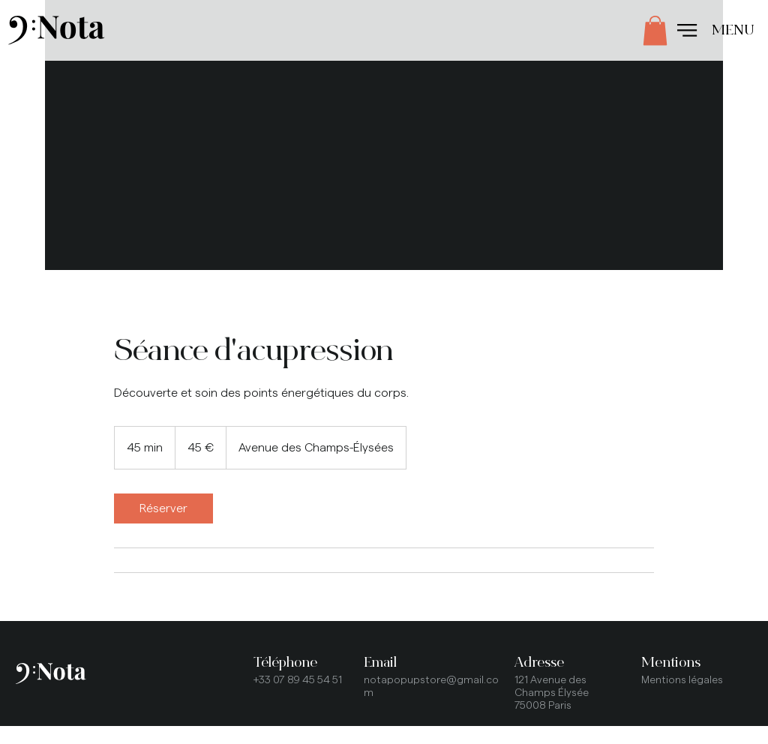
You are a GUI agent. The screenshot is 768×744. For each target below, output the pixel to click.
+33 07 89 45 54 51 (298, 680)
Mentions (670, 662)
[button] (655, 30)
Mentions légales (682, 680)
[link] (163, 509)
